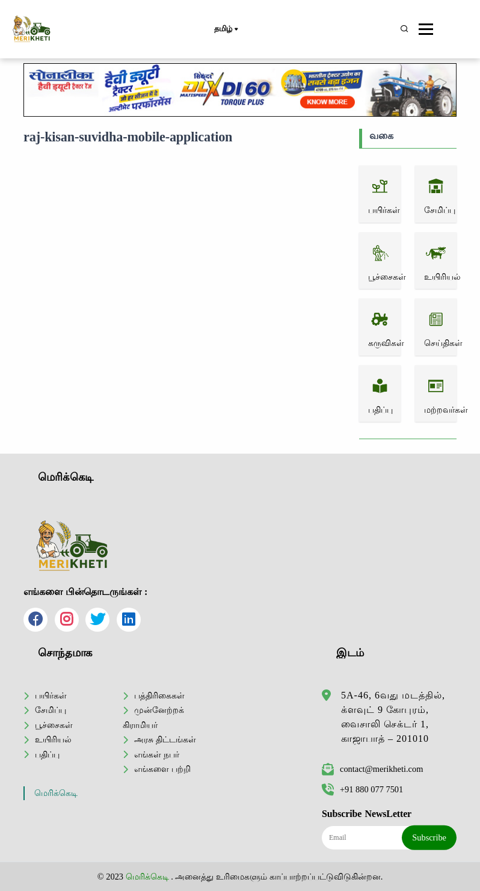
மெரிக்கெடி (56, 793)
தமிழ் (226, 29)
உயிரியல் (53, 739)
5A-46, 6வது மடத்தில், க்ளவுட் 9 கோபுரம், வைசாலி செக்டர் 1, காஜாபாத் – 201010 (393, 717)
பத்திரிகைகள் (159, 695)
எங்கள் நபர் (156, 754)
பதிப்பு (47, 754)
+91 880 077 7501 (362, 789)
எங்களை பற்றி (162, 769)
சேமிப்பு (50, 710)
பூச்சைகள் (54, 725)
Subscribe (429, 837)
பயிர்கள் (51, 695)
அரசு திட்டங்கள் (165, 739)
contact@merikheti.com (372, 769)
